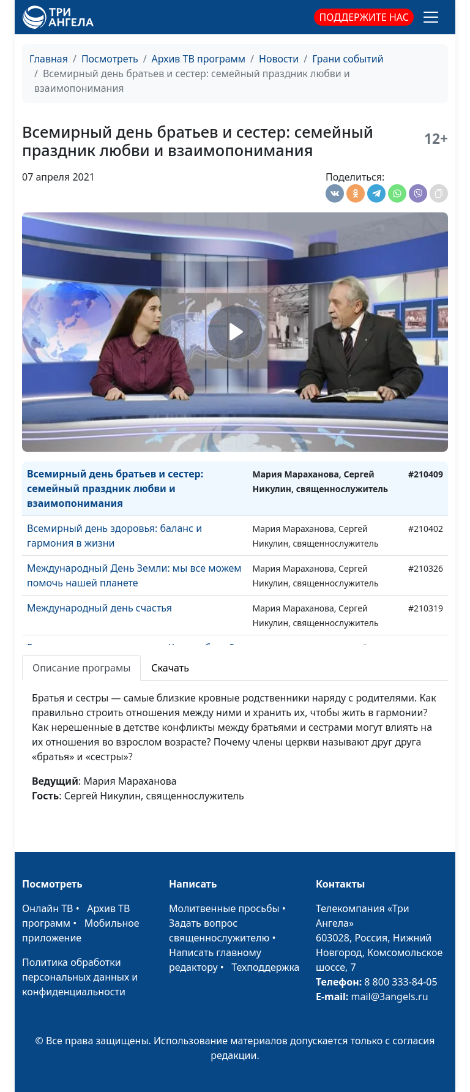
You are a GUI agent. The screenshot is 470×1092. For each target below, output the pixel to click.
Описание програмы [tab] (81, 668)
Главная (48, 58)
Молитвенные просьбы (224, 908)
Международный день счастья (99, 608)
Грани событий (347, 58)
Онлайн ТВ (47, 908)
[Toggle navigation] (431, 17)
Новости (279, 58)
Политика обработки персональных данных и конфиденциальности (80, 977)
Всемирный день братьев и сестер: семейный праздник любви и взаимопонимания (115, 488)
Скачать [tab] (170, 668)
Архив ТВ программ (199, 58)
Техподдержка (265, 967)
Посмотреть (109, 58)
